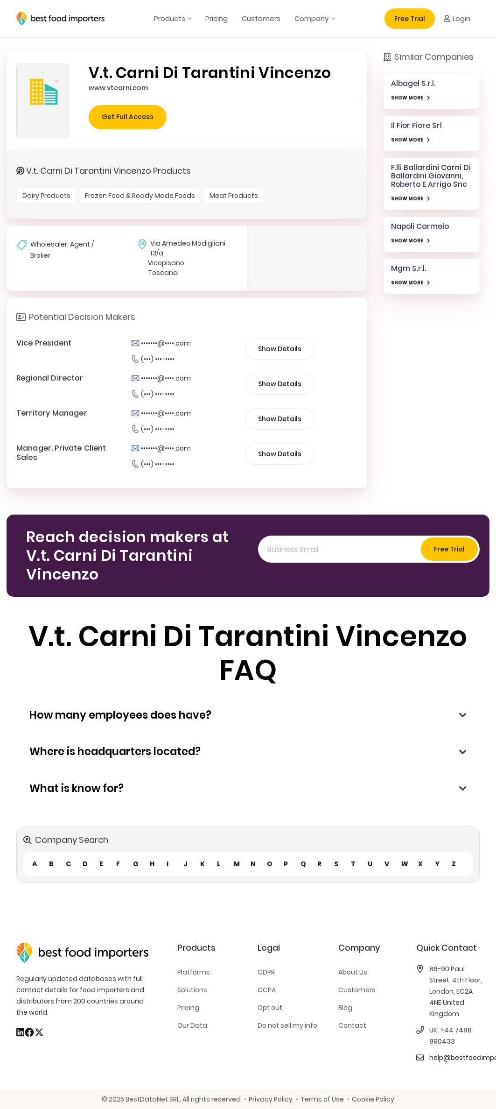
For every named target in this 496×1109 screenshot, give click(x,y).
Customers (357, 990)
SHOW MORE (407, 97)
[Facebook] (29, 1032)
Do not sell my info (287, 1025)
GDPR (266, 972)
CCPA (267, 990)
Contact (352, 1025)
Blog (345, 1007)
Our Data (192, 1025)
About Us (352, 972)
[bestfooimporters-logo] (60, 19)
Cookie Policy (373, 1099)
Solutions (192, 990)
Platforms (193, 972)
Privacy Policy (271, 1099)
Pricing (188, 1007)
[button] (188, 18)
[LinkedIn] (20, 1032)
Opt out (270, 1007)
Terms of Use (322, 1099)
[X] (39, 1032)
